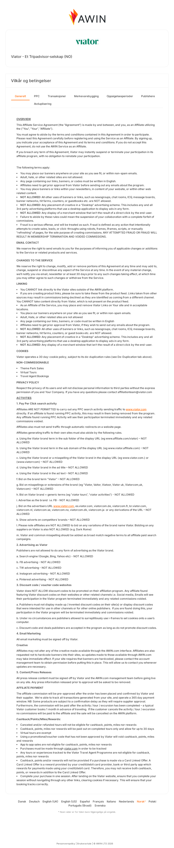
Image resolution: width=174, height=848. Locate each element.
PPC (37, 96)
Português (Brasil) (80, 805)
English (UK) (50, 801)
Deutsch (34, 801)
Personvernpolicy (65, 843)
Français (98, 801)
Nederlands (126, 801)
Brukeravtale (84, 843)
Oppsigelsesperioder (120, 96)
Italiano (111, 801)
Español (85, 801)
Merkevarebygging (86, 96)
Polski (152, 801)
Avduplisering (42, 103)
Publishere (148, 96)
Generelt (20, 96)
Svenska (100, 805)
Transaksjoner (57, 96)
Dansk (22, 801)
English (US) (69, 801)
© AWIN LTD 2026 (103, 843)
